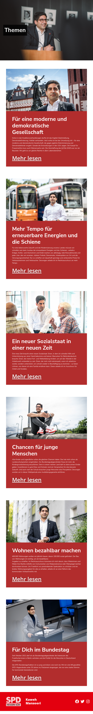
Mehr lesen (27, 158)
